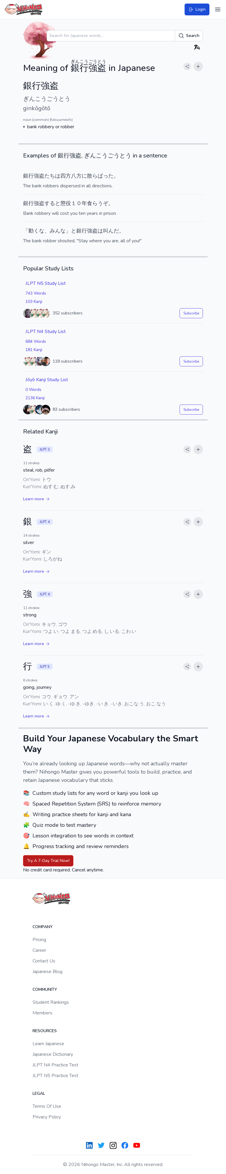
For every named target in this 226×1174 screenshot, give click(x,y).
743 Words (35, 293)
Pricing (39, 939)
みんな (58, 230)
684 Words (35, 341)
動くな (36, 230)
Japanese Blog (47, 971)
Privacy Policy (47, 1117)
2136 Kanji (35, 398)
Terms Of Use (47, 1106)
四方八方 (71, 175)
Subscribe (191, 313)
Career (39, 950)
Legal (39, 1093)
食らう (95, 203)
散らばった (100, 175)
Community (45, 989)
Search (188, 36)
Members (42, 1013)
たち (49, 175)
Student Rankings (51, 1002)
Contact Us (44, 961)
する (49, 203)
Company (43, 927)
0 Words (33, 389)
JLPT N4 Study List (45, 331)
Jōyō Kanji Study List (46, 379)
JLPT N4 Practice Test (55, 1065)
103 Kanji (33, 301)
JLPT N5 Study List (45, 283)
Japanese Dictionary (53, 1054)
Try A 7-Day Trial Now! (48, 860)
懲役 (65, 203)
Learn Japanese (48, 1043)
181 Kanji (33, 350)
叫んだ (111, 230)
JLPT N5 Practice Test (55, 1075)
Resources (45, 1031)
